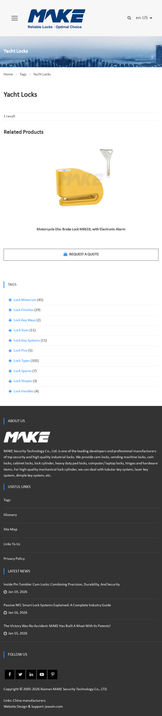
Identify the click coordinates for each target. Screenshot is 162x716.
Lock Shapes (23, 381)
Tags (23, 74)
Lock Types (22, 361)
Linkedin (31, 674)
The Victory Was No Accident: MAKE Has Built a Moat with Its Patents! (57, 626)
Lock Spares (23, 371)
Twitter (20, 674)
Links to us (12, 544)
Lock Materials (25, 300)
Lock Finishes (24, 310)
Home (8, 74)
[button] (15, 18)
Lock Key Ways (25, 320)
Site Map (10, 529)
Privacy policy (14, 559)
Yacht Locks (42, 74)
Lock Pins (21, 351)
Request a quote (81, 254)
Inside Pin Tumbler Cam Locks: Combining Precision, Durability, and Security (62, 584)
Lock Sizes (21, 330)
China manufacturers (29, 701)
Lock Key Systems (27, 340)
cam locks (101, 457)
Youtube (42, 674)
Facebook (9, 674)
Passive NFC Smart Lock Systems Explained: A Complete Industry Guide (57, 605)
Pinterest (52, 674)
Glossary (10, 515)
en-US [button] (142, 18)
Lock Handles (24, 391)
